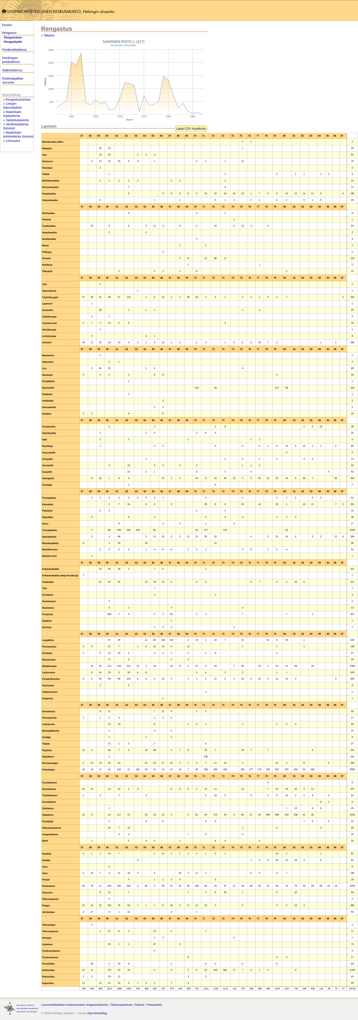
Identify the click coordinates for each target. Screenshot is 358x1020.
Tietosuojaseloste (121, 1004)
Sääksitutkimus (12, 70)
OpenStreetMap (97, 1013)
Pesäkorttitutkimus (14, 49)
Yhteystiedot (154, 1004)
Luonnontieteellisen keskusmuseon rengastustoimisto (74, 1004)
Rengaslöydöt (13, 41)
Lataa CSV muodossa (191, 128)
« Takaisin (47, 35)
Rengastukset (13, 37)
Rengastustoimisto (18, 99)
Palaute (139, 1004)
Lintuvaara (13, 140)
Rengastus (9, 32)
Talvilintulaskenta (17, 120)
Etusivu (7, 25)
